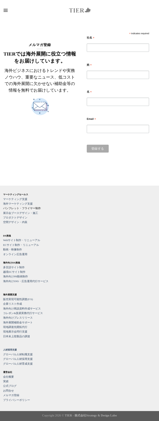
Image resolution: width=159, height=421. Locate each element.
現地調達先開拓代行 (15, 327)
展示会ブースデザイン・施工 (20, 213)
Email (91, 119)
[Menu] (5, 10)
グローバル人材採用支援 (18, 358)
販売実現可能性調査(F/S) (18, 299)
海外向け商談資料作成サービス (22, 308)
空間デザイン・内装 (15, 222)
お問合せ (8, 390)
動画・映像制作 (12, 249)
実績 (5, 381)
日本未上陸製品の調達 (16, 336)
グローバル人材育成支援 (18, 363)
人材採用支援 (10, 349)
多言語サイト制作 (14, 267)
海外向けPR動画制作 (15, 276)
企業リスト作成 (12, 303)
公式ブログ (10, 385)
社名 (90, 38)
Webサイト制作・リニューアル (21, 240)
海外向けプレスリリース (18, 317)
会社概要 (8, 376)
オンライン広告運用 (15, 254)
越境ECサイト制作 (14, 271)
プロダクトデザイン (15, 217)
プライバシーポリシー (16, 400)
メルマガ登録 (11, 395)
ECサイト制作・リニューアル (21, 244)
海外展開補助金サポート (18, 322)
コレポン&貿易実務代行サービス (23, 313)
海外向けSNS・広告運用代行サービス (25, 281)
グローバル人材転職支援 (18, 354)
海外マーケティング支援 (18, 203)
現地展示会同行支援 (15, 331)
